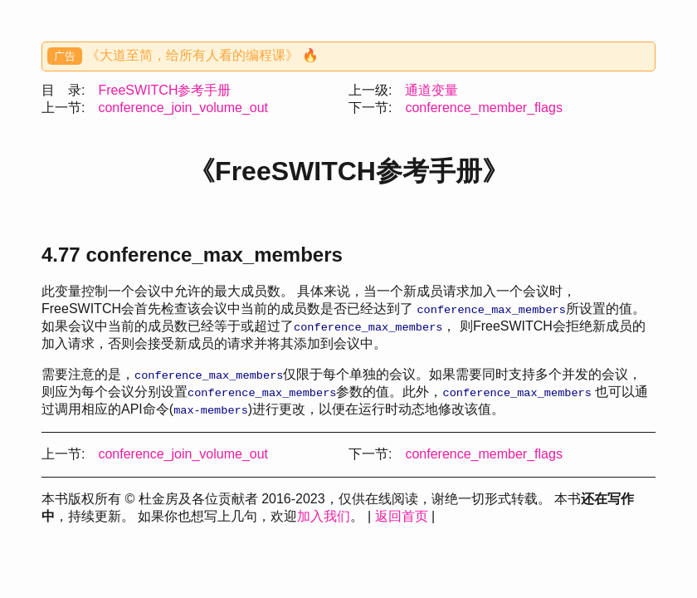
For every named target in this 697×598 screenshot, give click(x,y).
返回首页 (401, 516)
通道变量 (431, 90)
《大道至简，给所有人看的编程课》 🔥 (202, 55)
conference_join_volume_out (183, 107)
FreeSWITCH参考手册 (164, 90)
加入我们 (323, 516)
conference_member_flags (483, 107)
